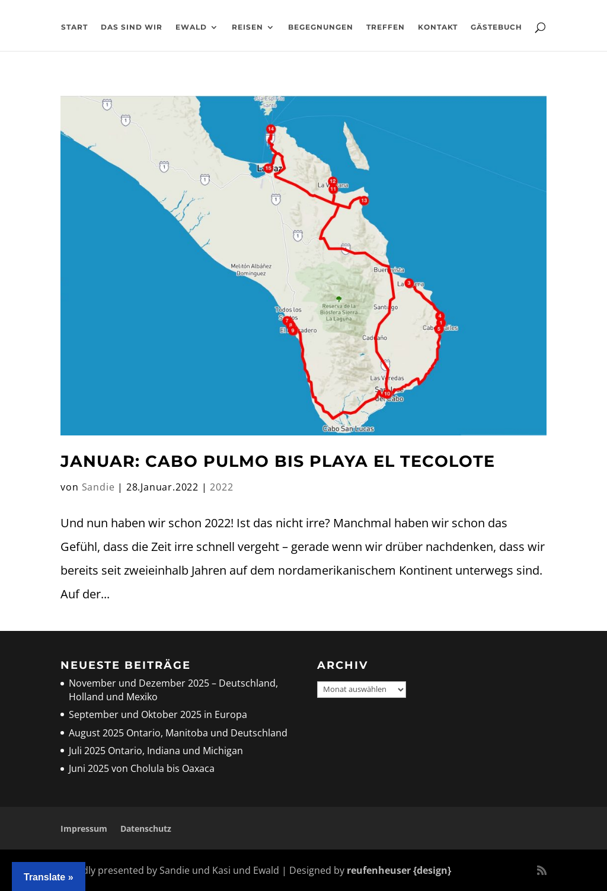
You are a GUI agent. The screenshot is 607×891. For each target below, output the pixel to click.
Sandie (98, 486)
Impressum (83, 828)
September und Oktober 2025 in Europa (158, 714)
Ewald (191, 27)
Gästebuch (496, 27)
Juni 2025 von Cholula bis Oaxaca (142, 768)
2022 (221, 486)
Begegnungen (320, 27)
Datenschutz (145, 828)
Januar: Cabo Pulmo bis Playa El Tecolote (277, 461)
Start (74, 27)
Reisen (247, 27)
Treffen (385, 27)
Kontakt (438, 27)
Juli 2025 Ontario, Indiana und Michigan (156, 750)
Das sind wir (131, 27)
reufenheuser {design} (399, 870)
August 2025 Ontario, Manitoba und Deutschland (178, 732)
